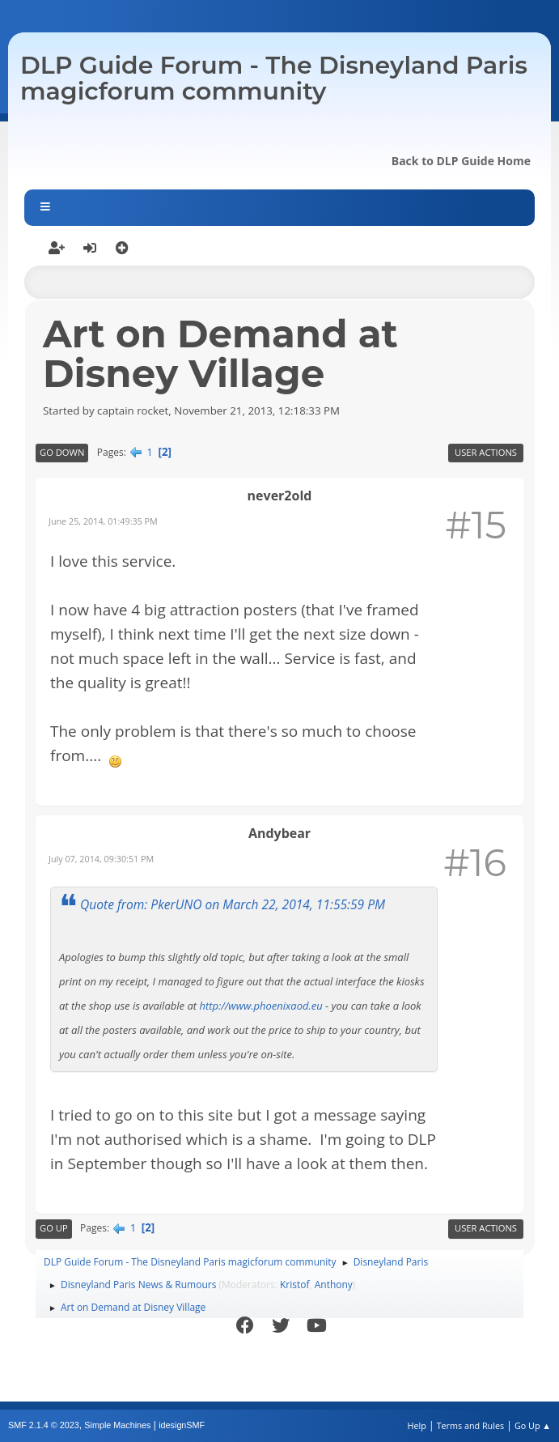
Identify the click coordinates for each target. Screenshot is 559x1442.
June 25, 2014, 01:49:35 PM (103, 521)
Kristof (295, 1284)
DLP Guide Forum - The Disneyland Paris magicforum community (273, 78)
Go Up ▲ (533, 1425)
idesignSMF (182, 1425)
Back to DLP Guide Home (461, 160)
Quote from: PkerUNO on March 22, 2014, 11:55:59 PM (232, 904)
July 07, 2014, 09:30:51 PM (101, 859)
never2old (280, 495)
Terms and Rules (471, 1425)
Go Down (62, 452)
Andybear (279, 833)
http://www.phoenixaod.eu (260, 1005)
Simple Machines (117, 1425)
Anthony (334, 1284)
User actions (486, 452)
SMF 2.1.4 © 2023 (43, 1425)
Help (416, 1425)
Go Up (54, 1228)
